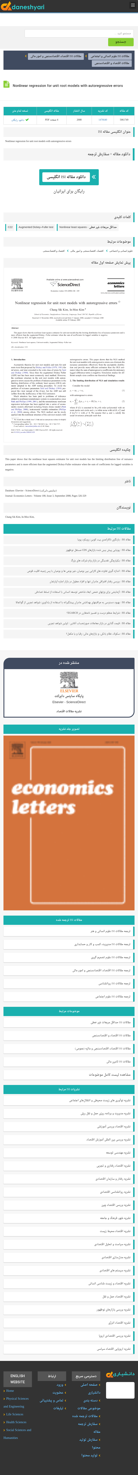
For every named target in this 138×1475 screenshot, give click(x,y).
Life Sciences (14, 1414)
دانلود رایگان (20, 119)
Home (10, 1391)
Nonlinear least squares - (88, 227)
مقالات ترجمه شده (85, 1416)
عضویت (57, 1393)
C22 (10, 227)
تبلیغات (58, 1408)
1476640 (103, 119)
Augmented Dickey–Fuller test (36, 227)
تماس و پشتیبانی (51, 1400)
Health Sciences (16, 1422)
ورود (60, 1385)
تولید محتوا (89, 1455)
